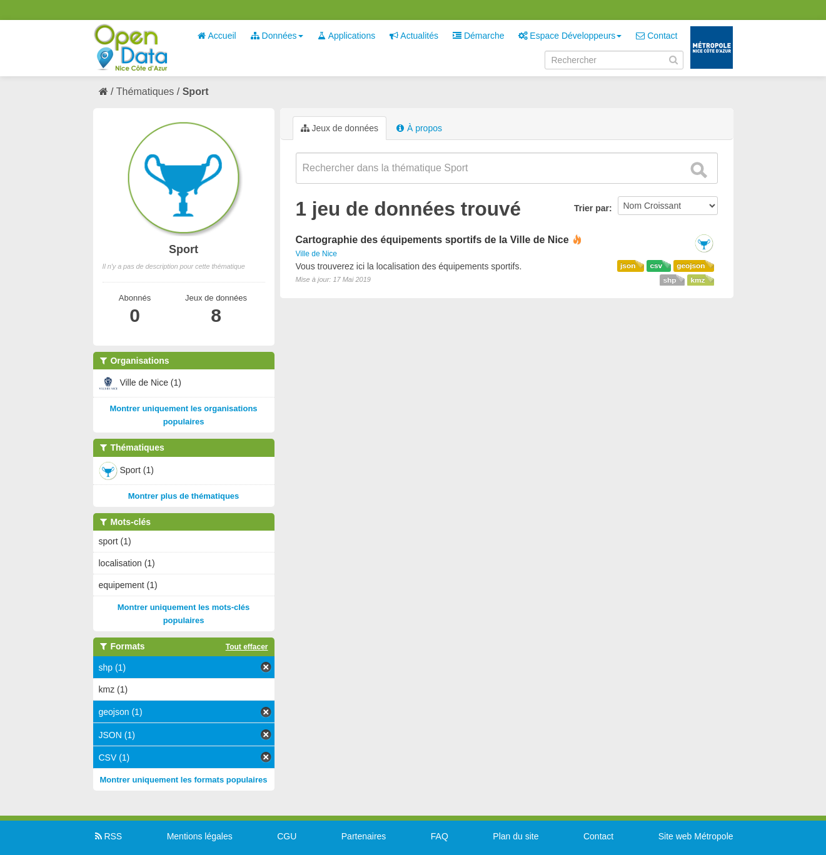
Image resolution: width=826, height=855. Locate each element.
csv (656, 265)
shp (669, 280)
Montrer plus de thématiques (183, 496)
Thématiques (145, 91)
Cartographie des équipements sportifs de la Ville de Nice (432, 239)
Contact (656, 36)
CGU (286, 836)
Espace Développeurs (570, 36)
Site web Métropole (695, 836)
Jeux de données (340, 128)
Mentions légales (200, 836)
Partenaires (363, 836)
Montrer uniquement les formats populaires (184, 779)
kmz (697, 280)
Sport (196, 91)
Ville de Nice (316, 253)
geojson (691, 265)
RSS (108, 836)
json (627, 265)
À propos (419, 128)
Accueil (216, 36)
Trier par (591, 208)
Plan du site (515, 836)
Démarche (478, 36)
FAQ (439, 836)
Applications (347, 36)
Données (277, 36)
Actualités (414, 36)
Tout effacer (247, 646)
